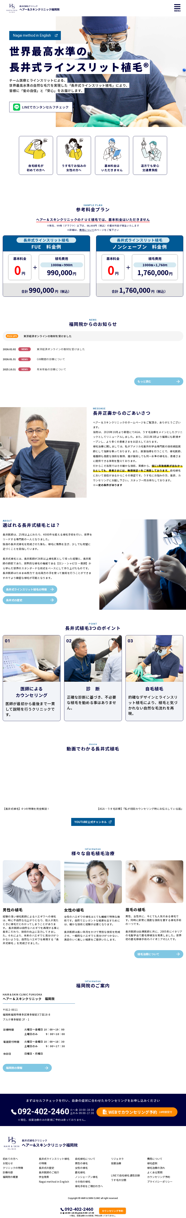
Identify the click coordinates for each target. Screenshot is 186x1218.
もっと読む (144, 381)
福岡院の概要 (10, 1177)
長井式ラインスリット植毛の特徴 (26, 589)
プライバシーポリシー (160, 1181)
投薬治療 (116, 1163)
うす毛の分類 (118, 1180)
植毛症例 (152, 1163)
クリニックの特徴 (13, 1168)
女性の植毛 (81, 1168)
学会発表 (44, 1177)
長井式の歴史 (14, 600)
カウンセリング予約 (158, 1177)
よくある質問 (154, 1172)
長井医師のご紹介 (49, 1172)
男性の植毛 (81, 1163)
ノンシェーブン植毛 (86, 1177)
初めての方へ (10, 1159)
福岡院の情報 (14, 1068)
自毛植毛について (85, 1159)
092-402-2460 (79, 1209)
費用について (86, 230)
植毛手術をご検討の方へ (89, 1186)
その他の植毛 (82, 1181)
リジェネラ (117, 1159)
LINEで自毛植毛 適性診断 (125, 1175)
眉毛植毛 (80, 1172)
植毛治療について (148, 954)
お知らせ (8, 1163)
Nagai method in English (32, 35)
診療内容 (8, 1172)
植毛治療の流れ (156, 1168)
